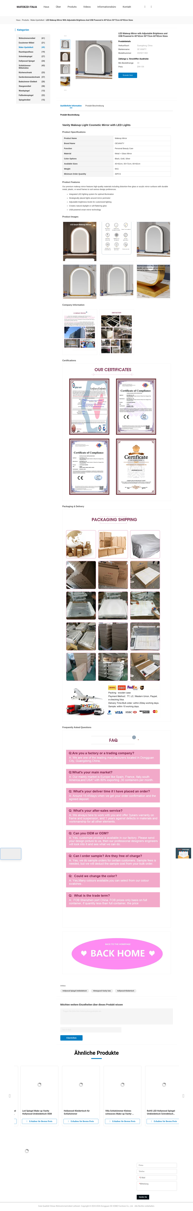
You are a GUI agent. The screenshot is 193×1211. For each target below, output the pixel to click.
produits (72, 6)
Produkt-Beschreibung (94, 106)
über (58, 6)
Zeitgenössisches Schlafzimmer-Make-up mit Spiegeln (33, 1112)
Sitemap (79, 1191)
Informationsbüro (106, 6)
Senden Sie (143, 1197)
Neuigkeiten (81, 1185)
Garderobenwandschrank (32, 77)
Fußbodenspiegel (32, 95)
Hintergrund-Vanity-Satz (102, 991)
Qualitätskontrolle (83, 1179)
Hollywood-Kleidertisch (125, 991)
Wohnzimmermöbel (32, 38)
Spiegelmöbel (32, 100)
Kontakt (127, 6)
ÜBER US (80, 1161)
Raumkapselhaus (32, 52)
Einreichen (71, 1038)
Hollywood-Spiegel (32, 61)
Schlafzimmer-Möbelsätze (32, 66)
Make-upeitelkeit (32, 47)
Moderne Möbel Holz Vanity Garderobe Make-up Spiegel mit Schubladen (74, 1112)
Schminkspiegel (32, 56)
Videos (87, 6)
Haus (46, 6)
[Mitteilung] (157, 1186)
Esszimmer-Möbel (32, 43)
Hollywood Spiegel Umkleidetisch (75, 991)
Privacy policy (82, 1197)
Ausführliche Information (71, 106)
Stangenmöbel (32, 86)
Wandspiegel (32, 91)
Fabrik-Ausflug (82, 1173)
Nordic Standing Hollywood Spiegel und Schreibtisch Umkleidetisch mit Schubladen (159, 1112)
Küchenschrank (32, 72)
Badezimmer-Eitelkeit (32, 81)
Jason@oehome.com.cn (26, 1167)
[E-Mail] (157, 1177)
